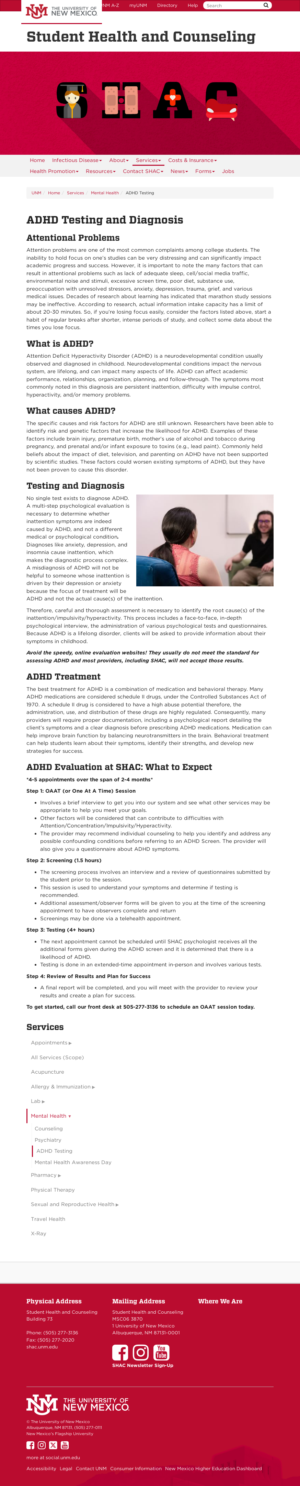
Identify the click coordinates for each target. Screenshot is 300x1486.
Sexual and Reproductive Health (72, 1204)
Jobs (228, 171)
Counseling (49, 1129)
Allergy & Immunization (61, 1087)
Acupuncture (47, 1072)
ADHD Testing (54, 1151)
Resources (101, 172)
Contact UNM (91, 1468)
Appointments (49, 1043)
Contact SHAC (143, 172)
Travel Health (48, 1219)
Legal (66, 1468)
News (179, 172)
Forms (205, 172)
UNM (36, 192)
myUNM (138, 5)
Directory (167, 5)
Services (148, 161)
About (119, 161)
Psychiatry (48, 1140)
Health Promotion (54, 172)
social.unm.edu (63, 1457)
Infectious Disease (77, 161)
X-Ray (38, 1233)
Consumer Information (136, 1468)
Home (37, 160)
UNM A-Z (109, 5)
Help (193, 5)
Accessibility (41, 1468)
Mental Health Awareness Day (73, 1162)
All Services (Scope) (57, 1057)
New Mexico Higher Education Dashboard (213, 1468)
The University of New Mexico (61, 12)
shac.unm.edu (42, 1346)
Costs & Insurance (192, 161)
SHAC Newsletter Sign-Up (142, 1365)
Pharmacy (44, 1175)
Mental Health (105, 192)
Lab (36, 1101)
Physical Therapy (53, 1190)
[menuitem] (37, 160)
